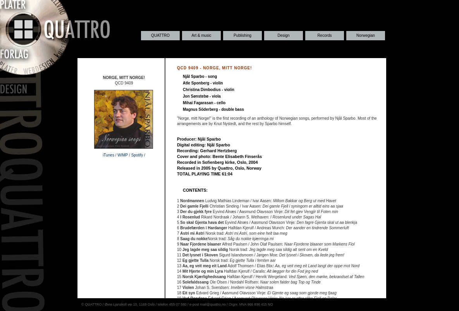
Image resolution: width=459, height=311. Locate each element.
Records (324, 35)
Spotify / (138, 155)
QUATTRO (160, 35)
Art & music (201, 35)
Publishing (242, 35)
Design (283, 35)
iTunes (108, 155)
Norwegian (365, 35)
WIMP (122, 155)
